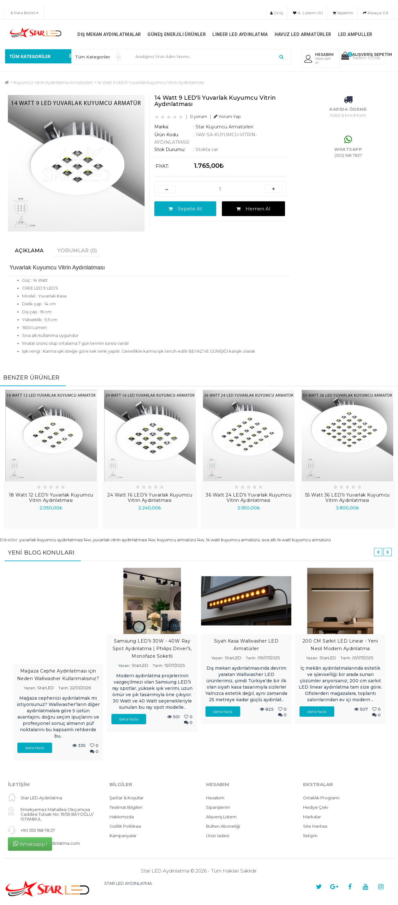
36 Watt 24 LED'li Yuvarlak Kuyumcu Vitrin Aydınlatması (248, 497)
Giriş (276, 12)
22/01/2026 (80, 687)
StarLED (45, 687)
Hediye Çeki (315, 807)
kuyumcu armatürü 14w (180, 539)
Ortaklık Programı (321, 797)
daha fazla (34, 747)
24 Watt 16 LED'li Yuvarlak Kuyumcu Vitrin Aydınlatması (149, 497)
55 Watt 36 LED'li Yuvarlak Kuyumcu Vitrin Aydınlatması (347, 497)
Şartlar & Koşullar (127, 797)
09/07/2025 (269, 657)
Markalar (312, 816)
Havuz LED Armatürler (303, 34)
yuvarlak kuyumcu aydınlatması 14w (55, 539)
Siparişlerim (218, 807)
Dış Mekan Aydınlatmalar (109, 34)
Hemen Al (253, 209)
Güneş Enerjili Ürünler (176, 34)
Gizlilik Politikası (125, 826)
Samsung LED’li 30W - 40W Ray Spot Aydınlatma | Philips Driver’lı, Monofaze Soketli (152, 648)
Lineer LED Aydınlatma (240, 34)
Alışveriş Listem (221, 816)
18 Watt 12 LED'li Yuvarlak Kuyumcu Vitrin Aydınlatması (51, 497)
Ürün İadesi (217, 835)
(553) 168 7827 (348, 155)
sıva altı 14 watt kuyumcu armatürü (296, 539)
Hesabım (215, 797)
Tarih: (63, 687)
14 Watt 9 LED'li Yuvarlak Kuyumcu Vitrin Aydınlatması (151, 82)
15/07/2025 (174, 665)
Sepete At (185, 209)
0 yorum (198, 116)
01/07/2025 (362, 657)
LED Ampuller (355, 34)
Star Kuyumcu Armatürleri (224, 127)
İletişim (310, 835)
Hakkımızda (122, 816)
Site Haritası (315, 826)
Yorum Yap (227, 116)
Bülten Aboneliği (223, 826)
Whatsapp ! (30, 843)
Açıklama (29, 251)
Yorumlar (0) (77, 251)
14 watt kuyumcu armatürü (233, 539)
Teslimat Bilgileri (126, 807)
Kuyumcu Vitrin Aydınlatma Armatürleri (53, 82)
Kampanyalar (123, 835)
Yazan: (30, 687)
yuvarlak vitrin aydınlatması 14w (124, 539)
